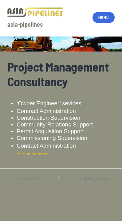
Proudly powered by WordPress (30, 178)
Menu (103, 17)
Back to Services (32, 154)
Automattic (104, 178)
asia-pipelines (25, 24)
